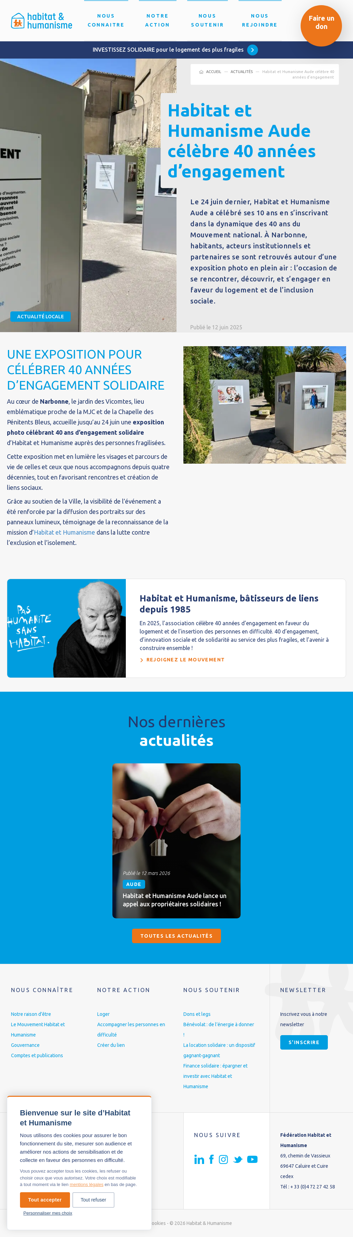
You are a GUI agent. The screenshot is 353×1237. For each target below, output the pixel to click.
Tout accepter (45, 1200)
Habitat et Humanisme (64, 532)
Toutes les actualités (176, 936)
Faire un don (321, 22)
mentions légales (86, 1184)
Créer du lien (111, 1045)
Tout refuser (93, 1200)
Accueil (213, 72)
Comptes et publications (37, 1055)
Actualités (242, 72)
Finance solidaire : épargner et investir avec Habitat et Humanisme (215, 1076)
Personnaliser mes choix (47, 1213)
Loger (103, 1014)
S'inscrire (304, 1042)
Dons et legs (197, 1014)
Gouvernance (25, 1045)
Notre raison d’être (31, 1014)
